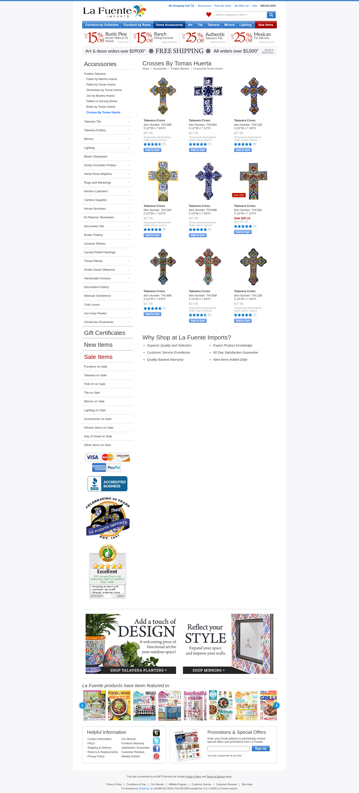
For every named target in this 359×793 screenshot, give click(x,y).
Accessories (100, 64)
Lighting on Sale (95, 410)
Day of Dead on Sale (98, 436)
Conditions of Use (136, 784)
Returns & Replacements (102, 752)
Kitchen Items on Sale (98, 427)
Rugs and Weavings (97, 182)
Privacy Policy (96, 756)
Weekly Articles (130, 756)
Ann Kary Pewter (95, 313)
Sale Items (266, 25)
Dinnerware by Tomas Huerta (104, 90)
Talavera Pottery (213, 25)
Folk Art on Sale (94, 384)
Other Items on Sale (97, 445)
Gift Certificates (104, 332)
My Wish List (242, 5)
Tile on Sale (92, 392)
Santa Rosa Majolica (98, 174)
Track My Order (222, 5)
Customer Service (201, 784)
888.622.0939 (268, 5)
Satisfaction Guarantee (135, 747)
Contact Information (99, 739)
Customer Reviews (132, 752)
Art (190, 25)
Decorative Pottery (96, 287)
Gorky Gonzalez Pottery (100, 165)
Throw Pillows (93, 261)
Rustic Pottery (93, 235)
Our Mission (128, 739)
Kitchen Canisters (96, 191)
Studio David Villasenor (99, 269)
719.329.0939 (182, 788)
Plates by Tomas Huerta (100, 84)
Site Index (247, 784)
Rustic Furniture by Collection (101, 25)
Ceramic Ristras (95, 243)
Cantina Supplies (95, 200)
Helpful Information (106, 732)
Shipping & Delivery (99, 747)
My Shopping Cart (181, 5)
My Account (204, 5)
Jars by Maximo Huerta (100, 95)
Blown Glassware (95, 156)
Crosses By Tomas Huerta (103, 112)
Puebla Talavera (95, 73)
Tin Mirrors (229, 25)
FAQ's (91, 743)
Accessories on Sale (97, 419)
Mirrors (88, 139)
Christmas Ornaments (98, 322)
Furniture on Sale (95, 366)
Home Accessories (169, 25)
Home (145, 68)
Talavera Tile (92, 121)
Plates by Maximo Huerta (101, 79)
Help (254, 5)
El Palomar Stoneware (99, 217)
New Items (98, 344)
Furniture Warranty (132, 743)
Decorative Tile (94, 226)
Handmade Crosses (97, 278)
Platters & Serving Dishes (101, 101)
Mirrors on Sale (94, 401)
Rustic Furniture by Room (137, 25)
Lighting (246, 25)
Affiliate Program (178, 784)
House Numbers (95, 208)
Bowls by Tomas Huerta (100, 106)
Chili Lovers (92, 304)
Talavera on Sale (95, 375)
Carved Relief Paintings (100, 252)
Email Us (144, 788)
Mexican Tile (200, 25)
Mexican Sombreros (97, 295)
